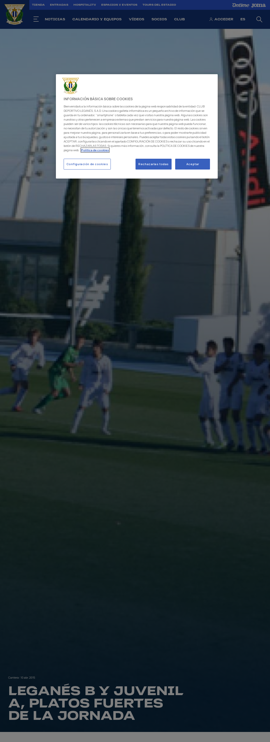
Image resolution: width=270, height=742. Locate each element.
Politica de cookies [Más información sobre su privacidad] (95, 150)
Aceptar (192, 164)
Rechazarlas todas (153, 164)
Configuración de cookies (87, 164)
